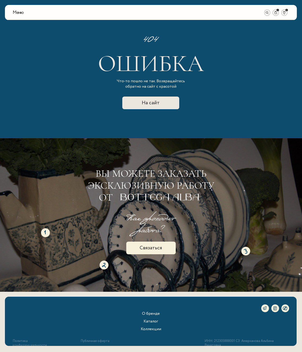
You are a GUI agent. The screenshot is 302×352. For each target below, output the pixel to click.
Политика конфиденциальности (30, 343)
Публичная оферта (95, 341)
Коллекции (151, 329)
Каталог (151, 321)
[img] (151, 12)
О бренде (151, 314)
